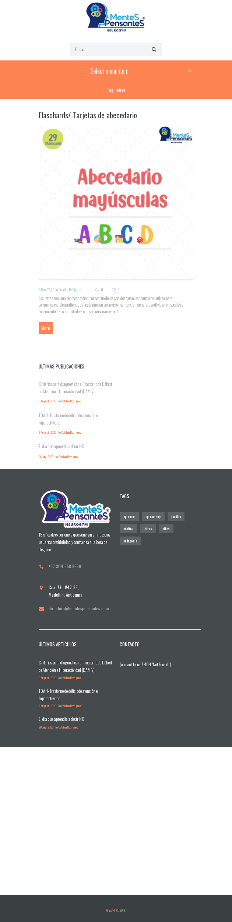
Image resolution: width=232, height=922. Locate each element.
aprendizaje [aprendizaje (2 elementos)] (153, 516)
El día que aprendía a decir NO (61, 446)
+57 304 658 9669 (65, 566)
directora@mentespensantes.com (79, 608)
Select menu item (109, 71)
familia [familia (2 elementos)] (176, 516)
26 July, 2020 (46, 456)
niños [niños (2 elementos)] (166, 528)
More (45, 328)
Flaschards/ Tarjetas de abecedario (88, 115)
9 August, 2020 (47, 401)
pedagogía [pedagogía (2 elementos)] (130, 541)
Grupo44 (110, 910)
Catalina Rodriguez (70, 289)
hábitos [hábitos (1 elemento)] (128, 528)
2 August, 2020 (47, 432)
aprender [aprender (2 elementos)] (129, 516)
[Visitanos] (116, 821)
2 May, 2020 (47, 289)
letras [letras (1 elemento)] (148, 528)
